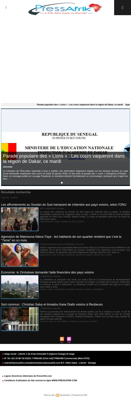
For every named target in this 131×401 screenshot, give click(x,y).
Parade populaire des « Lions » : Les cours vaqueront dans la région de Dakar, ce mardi (81, 104)
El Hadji (61, 255)
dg (51, 321)
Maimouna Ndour (84, 255)
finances (80, 289)
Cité (54, 255)
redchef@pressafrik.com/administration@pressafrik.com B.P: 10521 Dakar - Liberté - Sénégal (49, 363)
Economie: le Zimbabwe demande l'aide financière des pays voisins (47, 272)
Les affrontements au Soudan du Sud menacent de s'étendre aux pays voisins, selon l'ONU (63, 204)
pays (57, 221)
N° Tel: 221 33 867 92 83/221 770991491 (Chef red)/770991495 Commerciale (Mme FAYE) (46, 358)
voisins (80, 221)
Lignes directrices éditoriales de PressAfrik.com (27, 376)
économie (69, 289)
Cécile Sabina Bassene (51, 244)
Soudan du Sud (68, 221)
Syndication (65, 395)
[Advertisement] (65, 58)
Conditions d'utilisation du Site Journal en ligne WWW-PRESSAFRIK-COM (39, 380)
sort (87, 321)
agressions (45, 255)
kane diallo (62, 321)
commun (44, 321)
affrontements (47, 221)
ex (55, 321)
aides (51, 289)
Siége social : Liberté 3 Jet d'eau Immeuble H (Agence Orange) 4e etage (38, 354)
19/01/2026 (7, 167)
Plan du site (49, 395)
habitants (70, 255)
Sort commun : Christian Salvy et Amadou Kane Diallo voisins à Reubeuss (52, 304)
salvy (81, 321)
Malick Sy (98, 255)
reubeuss (73, 321)
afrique (43, 289)
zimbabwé (98, 289)
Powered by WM (79, 395)
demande (59, 289)
